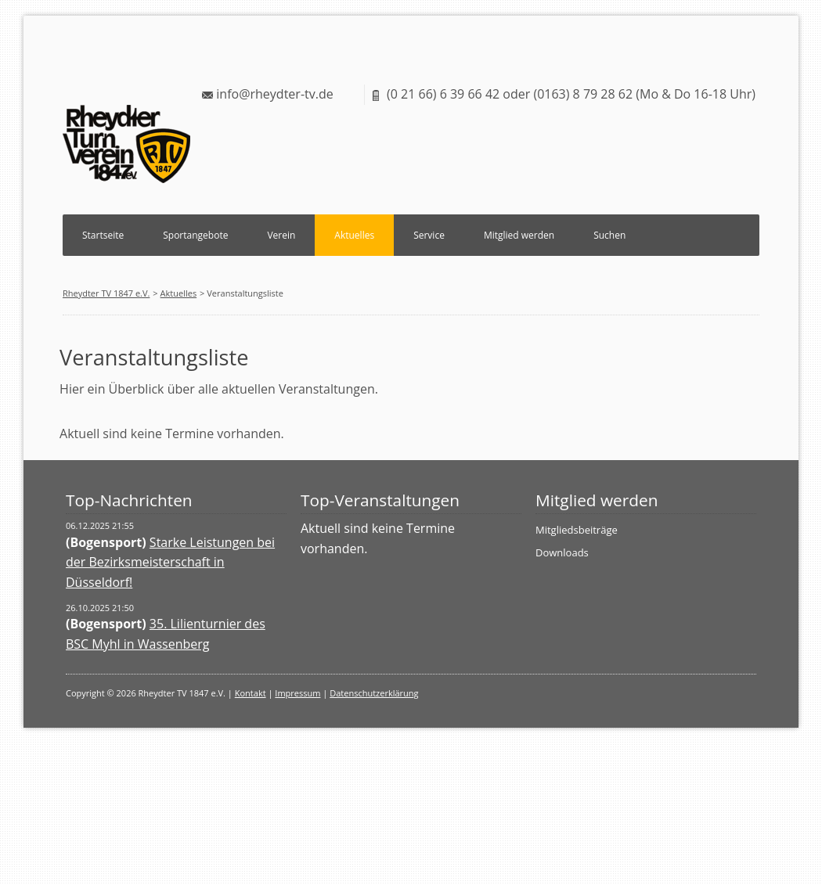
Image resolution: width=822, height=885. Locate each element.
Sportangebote (195, 235)
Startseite (103, 235)
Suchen (609, 235)
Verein (281, 235)
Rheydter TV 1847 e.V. (106, 293)
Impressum (297, 693)
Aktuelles (354, 235)
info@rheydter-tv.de (274, 94)
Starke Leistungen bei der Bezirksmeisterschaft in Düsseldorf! (170, 562)
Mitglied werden (519, 235)
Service (429, 235)
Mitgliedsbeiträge (576, 530)
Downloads (562, 552)
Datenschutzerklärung (374, 693)
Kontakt (250, 693)
